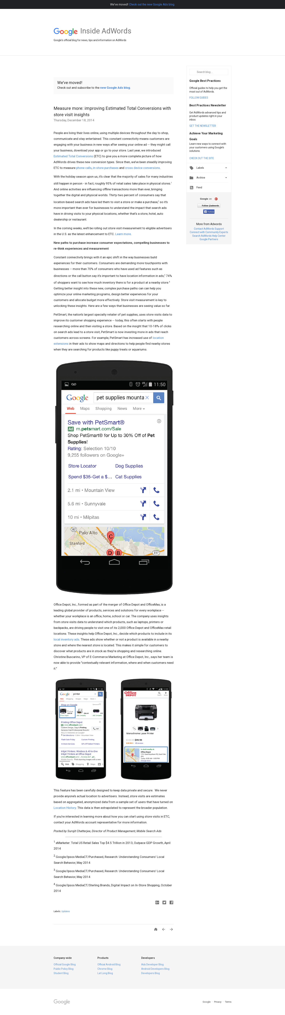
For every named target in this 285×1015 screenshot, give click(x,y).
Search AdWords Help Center (209, 235)
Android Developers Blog (155, 968)
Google (207, 1001)
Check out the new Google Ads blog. (152, 4)
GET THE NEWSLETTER (202, 125)
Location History (65, 808)
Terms (228, 1001)
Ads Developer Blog (152, 964)
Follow (209, 212)
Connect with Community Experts (209, 232)
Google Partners (209, 239)
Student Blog (61, 973)
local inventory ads (66, 639)
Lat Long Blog (105, 973)
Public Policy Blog (63, 968)
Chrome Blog (104, 968)
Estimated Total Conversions (73, 156)
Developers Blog (150, 973)
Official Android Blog (109, 964)
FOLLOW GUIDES (198, 97)
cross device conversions (142, 168)
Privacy (218, 1001)
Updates (65, 911)
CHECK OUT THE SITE (201, 158)
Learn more (123, 234)
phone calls (84, 168)
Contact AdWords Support (209, 228)
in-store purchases (106, 168)
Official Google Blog (65, 964)
